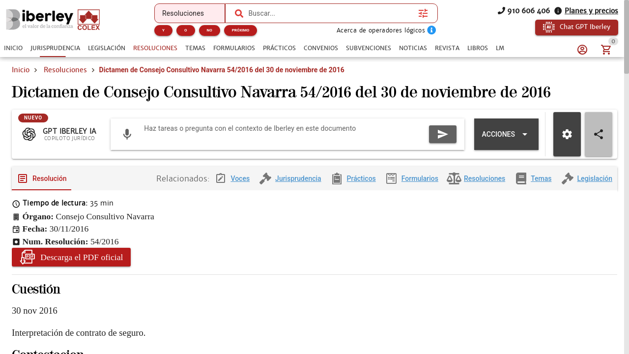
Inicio (20, 69)
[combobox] (330, 13)
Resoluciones (65, 69)
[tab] (13, 48)
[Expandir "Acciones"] (506, 142)
